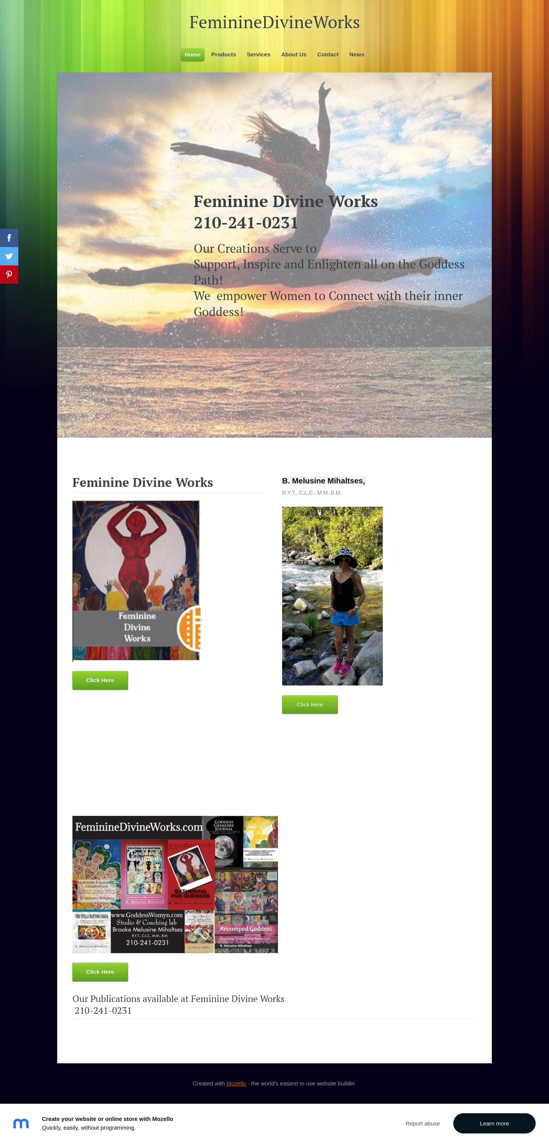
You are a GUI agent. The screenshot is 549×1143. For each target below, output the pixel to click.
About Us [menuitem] (294, 54)
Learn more (494, 1123)
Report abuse (423, 1123)
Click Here (100, 680)
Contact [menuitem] (328, 54)
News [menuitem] (356, 54)
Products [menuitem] (223, 54)
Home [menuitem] (193, 54)
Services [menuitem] (259, 54)
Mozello (236, 1083)
